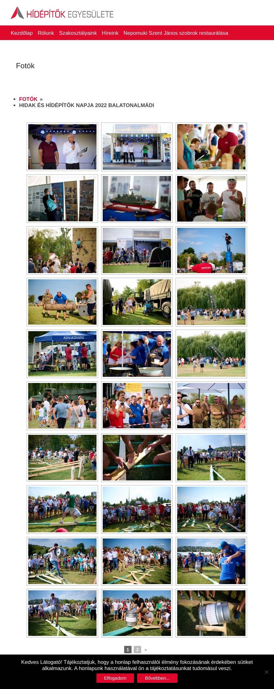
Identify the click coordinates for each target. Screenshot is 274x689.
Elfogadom (115, 678)
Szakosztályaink (78, 33)
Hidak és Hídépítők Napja (40, 42)
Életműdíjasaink (94, 42)
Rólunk (46, 33)
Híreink (110, 33)
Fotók (28, 99)
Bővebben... (157, 678)
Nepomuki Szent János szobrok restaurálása (176, 33)
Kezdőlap (22, 33)
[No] (266, 672)
